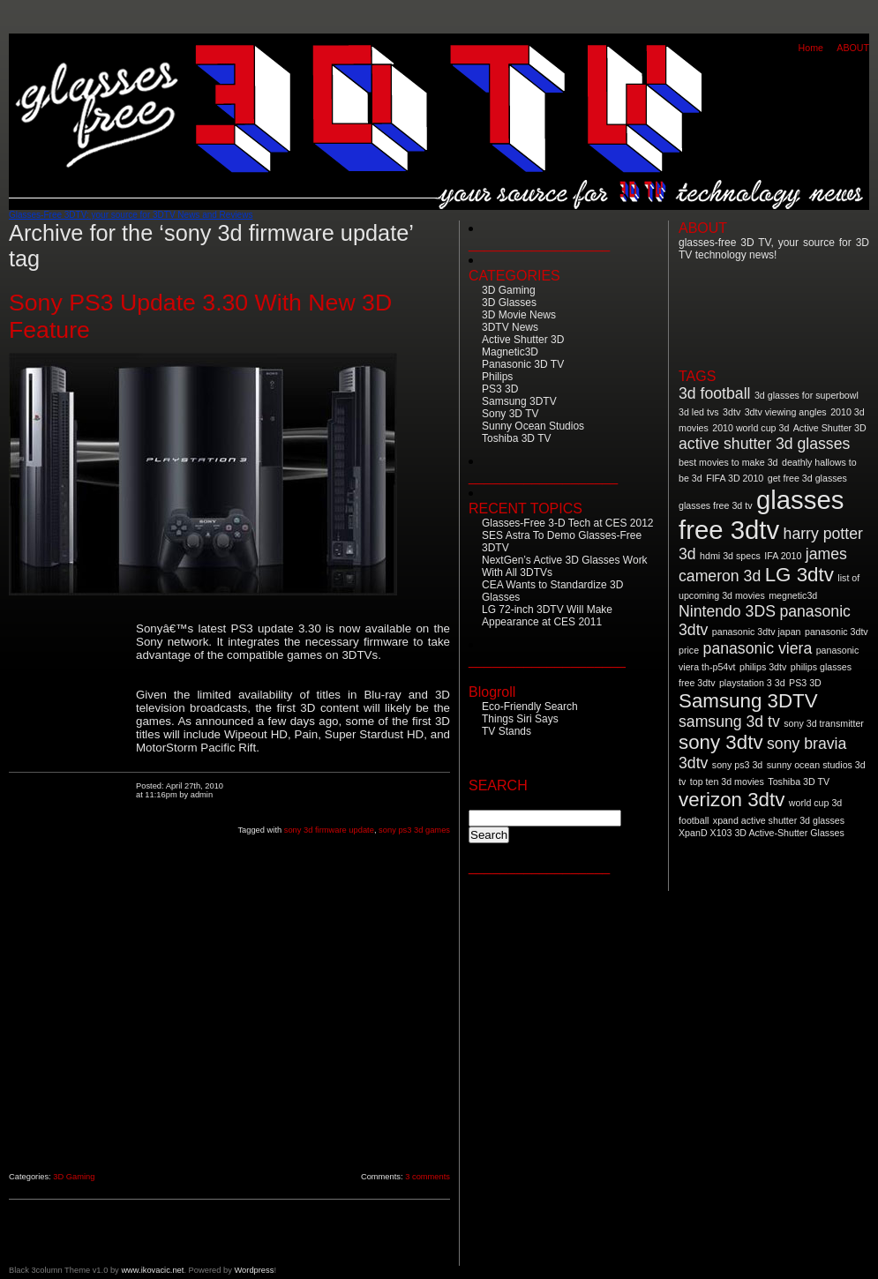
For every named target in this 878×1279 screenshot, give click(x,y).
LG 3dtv (799, 575)
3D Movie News (519, 315)
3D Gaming (73, 1176)
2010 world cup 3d (750, 428)
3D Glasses (509, 302)
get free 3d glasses (807, 478)
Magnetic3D (510, 352)
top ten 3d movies (727, 781)
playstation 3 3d (752, 682)
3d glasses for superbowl (806, 395)
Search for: (500, 801)
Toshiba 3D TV (517, 438)
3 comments (427, 1176)
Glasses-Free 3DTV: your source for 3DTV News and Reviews (130, 215)
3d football (714, 393)
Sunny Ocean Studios (533, 426)
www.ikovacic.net (152, 1270)
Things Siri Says (520, 719)
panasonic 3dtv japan (756, 631)
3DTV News (510, 327)
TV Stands (506, 731)
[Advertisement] (72, 888)
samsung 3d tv (729, 721)
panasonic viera (758, 648)
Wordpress (254, 1270)
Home (811, 47)
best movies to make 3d (728, 462)
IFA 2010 (782, 555)
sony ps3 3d (737, 764)
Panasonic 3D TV (523, 364)
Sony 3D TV (510, 414)
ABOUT (853, 47)
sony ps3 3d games (414, 830)
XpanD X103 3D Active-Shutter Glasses (761, 832)
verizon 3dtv (731, 800)
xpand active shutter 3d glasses (778, 820)
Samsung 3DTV (519, 401)
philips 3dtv (762, 667)
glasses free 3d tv (716, 505)
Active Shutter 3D (523, 339)
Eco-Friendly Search (530, 706)
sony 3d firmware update (329, 830)
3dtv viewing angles (786, 412)
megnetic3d (793, 595)
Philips (497, 376)
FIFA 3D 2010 (734, 478)
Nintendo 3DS (727, 611)
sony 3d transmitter (824, 723)
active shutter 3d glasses (764, 444)
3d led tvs (699, 412)
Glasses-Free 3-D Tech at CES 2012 (568, 523)
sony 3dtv (721, 742)
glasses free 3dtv (761, 514)
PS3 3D (500, 389)
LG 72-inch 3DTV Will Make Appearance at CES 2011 (547, 615)
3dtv (731, 412)
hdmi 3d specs (730, 555)
